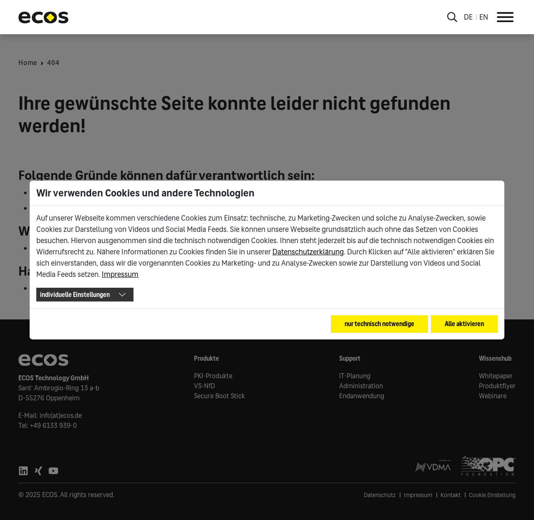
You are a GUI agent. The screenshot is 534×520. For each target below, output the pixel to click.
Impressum (120, 274)
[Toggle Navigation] (505, 17)
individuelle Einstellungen (75, 295)
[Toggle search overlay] (452, 17)
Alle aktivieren (464, 324)
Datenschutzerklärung (308, 251)
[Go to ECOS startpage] (43, 17)
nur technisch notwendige (379, 324)
